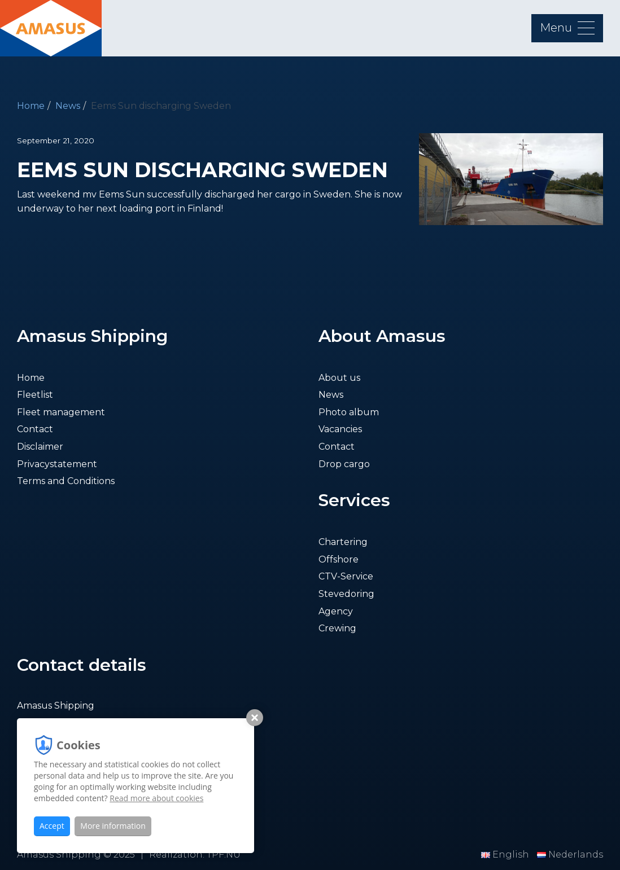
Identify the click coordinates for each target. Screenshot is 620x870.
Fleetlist (35, 394)
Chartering (343, 542)
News (67, 105)
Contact (35, 429)
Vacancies (340, 429)
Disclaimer (40, 446)
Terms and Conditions (66, 481)
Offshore (338, 559)
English (506, 854)
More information (112, 825)
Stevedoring (346, 593)
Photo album (348, 412)
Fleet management (61, 412)
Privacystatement (57, 464)
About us (339, 377)
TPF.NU (224, 854)
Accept (52, 825)
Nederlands (570, 854)
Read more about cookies (156, 798)
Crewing (337, 628)
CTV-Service (345, 576)
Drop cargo (344, 464)
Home (31, 105)
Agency (335, 611)
